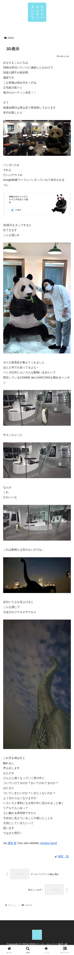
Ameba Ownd (48, 843)
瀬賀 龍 (12, 843)
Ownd (9, 38)
